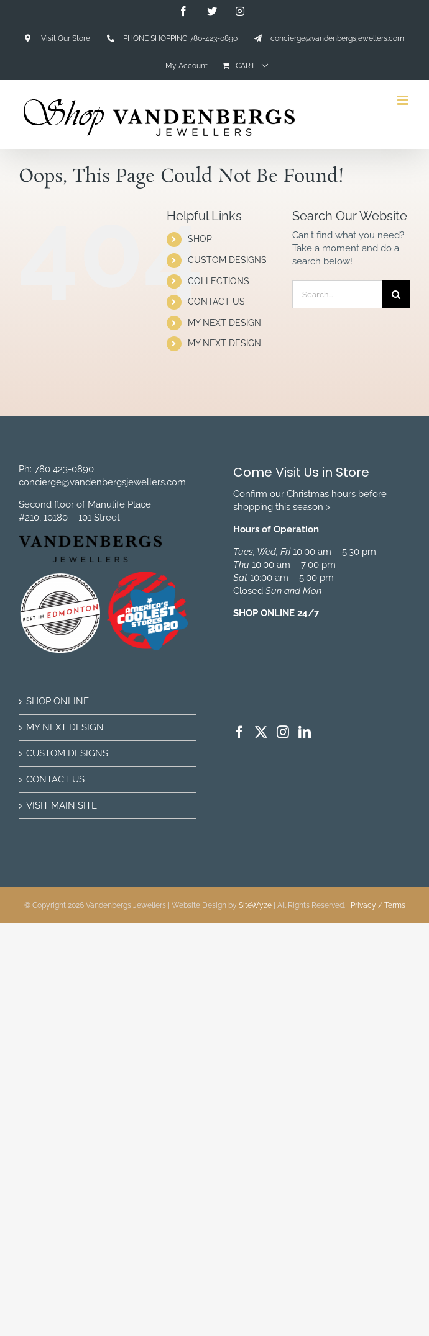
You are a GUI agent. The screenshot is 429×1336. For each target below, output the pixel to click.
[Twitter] (261, 732)
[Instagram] (283, 732)
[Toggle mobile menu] (403, 100)
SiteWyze (255, 905)
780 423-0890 (64, 469)
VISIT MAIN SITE (61, 805)
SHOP (200, 239)
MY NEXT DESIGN (224, 323)
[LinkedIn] (304, 732)
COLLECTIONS (218, 281)
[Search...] (337, 294)
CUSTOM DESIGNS (227, 260)
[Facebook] (239, 732)
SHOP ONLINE (57, 701)
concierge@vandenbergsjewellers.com (102, 482)
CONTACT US (216, 302)
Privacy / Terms (378, 905)
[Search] (396, 294)
